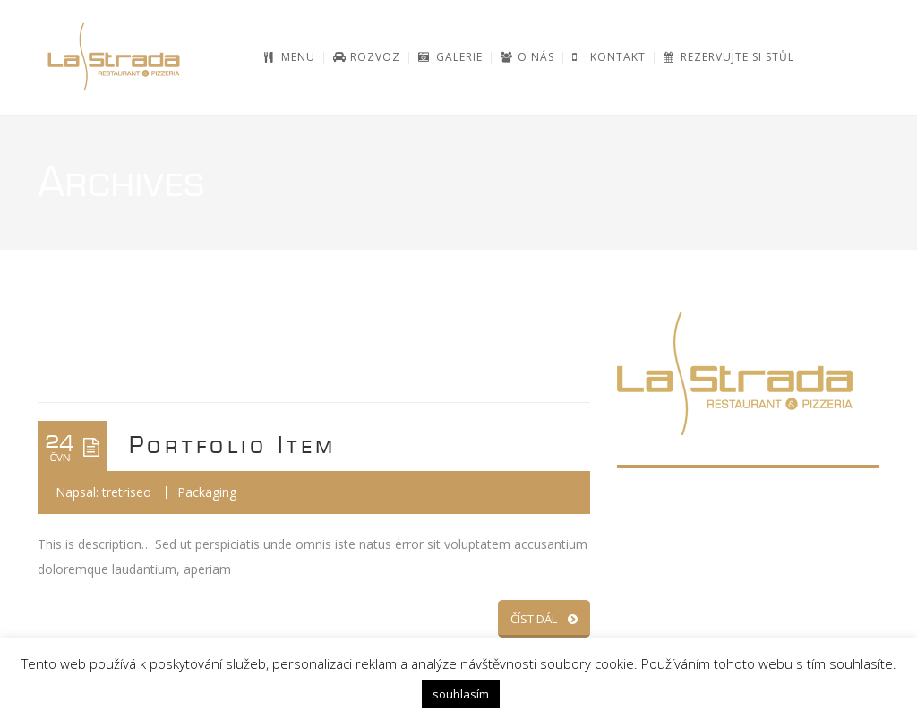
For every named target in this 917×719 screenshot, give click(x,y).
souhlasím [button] (461, 694)
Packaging (206, 492)
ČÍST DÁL (544, 619)
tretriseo (126, 492)
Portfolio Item (233, 446)
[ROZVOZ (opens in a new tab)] (366, 57)
